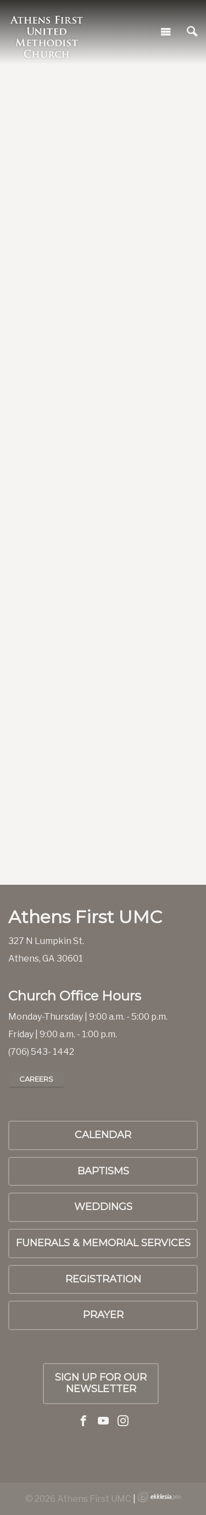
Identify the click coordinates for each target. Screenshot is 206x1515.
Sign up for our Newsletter (101, 1383)
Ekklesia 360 (159, 1496)
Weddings (103, 1207)
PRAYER (103, 1315)
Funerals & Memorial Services (103, 1243)
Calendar (103, 1135)
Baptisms (103, 1171)
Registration (103, 1279)
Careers (36, 1079)
